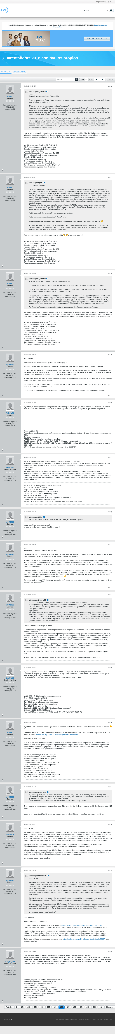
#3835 (110, 668)
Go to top (108, 1019)
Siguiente (109, 1007)
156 (22, 1007)
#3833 (110, 544)
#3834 (110, 595)
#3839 (110, 870)
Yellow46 (10, 413)
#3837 (110, 787)
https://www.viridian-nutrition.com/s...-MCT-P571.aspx (81, 925)
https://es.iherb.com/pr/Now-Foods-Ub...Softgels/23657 (84, 939)
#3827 (110, 177)
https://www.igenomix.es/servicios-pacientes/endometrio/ (57, 735)
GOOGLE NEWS (85, 1019)
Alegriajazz (10, 961)
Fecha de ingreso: (10, 105)
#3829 (110, 355)
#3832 (110, 512)
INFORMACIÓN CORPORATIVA (66, 1019)
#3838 (110, 824)
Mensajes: (9, 109)
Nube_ (10, 96)
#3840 (110, 951)
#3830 (110, 403)
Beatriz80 (10, 467)
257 (68, 1007)
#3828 (110, 273)
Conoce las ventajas (97, 39)
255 (55, 1007)
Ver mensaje (47, 91)
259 (81, 1007)
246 (35, 1007)
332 (101, 1007)
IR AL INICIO (97, 1019)
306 (94, 1007)
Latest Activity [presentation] (19, 72)
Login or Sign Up (103, 2)
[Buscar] (96, 10)
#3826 (110, 86)
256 (61, 1007)
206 (28, 1007)
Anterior (9, 1007)
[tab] (19, 72)
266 (87, 1007)
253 (42, 1007)
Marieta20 (10, 834)
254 (48, 1007)
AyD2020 (10, 365)
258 (74, 1007)
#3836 (110, 722)
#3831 (110, 457)
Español (8, 1019)
